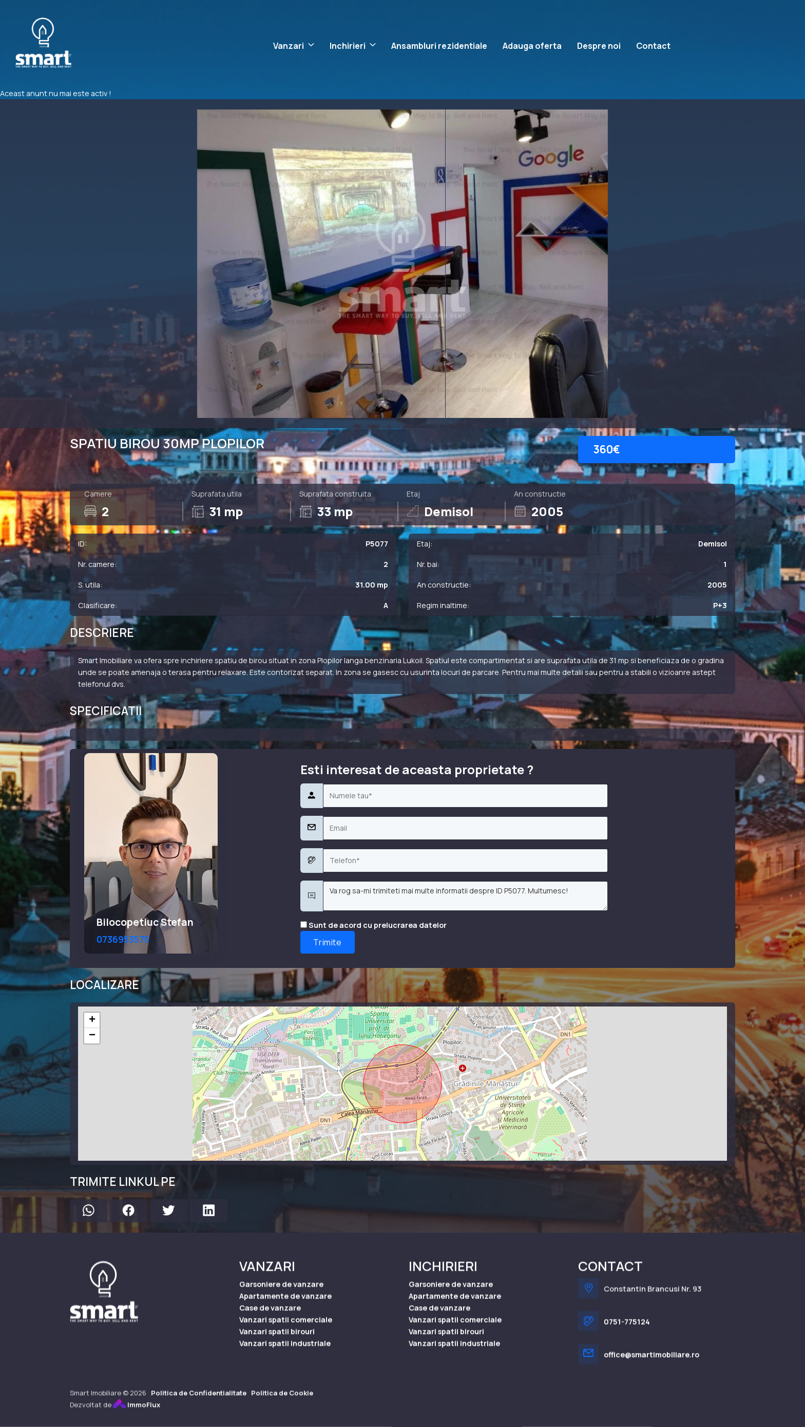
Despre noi (599, 45)
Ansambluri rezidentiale (439, 45)
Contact (653, 45)
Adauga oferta (532, 45)
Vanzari (288, 45)
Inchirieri (348, 45)
